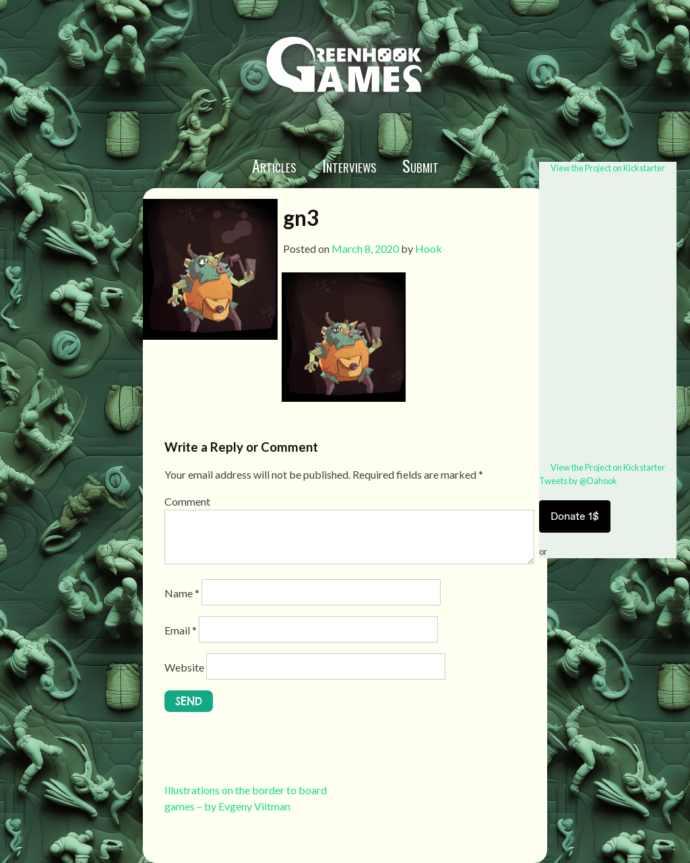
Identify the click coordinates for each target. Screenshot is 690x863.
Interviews (349, 165)
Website (184, 667)
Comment (187, 501)
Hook (428, 248)
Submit (420, 165)
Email (180, 630)
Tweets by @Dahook (578, 480)
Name (181, 593)
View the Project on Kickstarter (608, 167)
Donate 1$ (575, 516)
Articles (274, 165)
